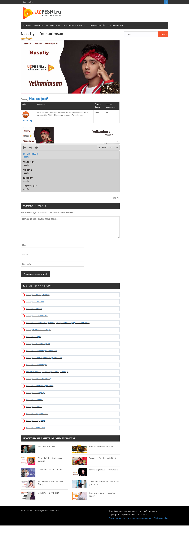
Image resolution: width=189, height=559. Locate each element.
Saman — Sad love (38, 446)
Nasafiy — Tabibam (34, 400)
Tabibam (28, 179)
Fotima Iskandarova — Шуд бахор (42, 483)
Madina (27, 171)
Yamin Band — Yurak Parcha (42, 469)
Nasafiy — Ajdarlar (34, 308)
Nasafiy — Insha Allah (35, 428)
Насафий (39, 98)
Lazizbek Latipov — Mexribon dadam (94, 494)
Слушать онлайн (97, 26)
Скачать (104, 147)
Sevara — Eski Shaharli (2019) (94, 458)
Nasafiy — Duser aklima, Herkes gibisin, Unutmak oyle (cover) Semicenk (57, 322)
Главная (26, 26)
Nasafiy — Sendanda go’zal (38, 343)
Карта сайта (28, 2)
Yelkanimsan (30, 155)
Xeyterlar (28, 163)
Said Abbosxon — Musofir (92, 446)
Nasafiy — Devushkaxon (37, 315)
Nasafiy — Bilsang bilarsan (37, 294)
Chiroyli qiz (30, 187)
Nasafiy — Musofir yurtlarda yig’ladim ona (44, 357)
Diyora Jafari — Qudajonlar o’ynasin (41, 460)
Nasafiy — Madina (34, 406)
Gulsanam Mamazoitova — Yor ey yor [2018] (95, 483)
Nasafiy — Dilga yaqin (35, 421)
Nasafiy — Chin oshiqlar (36, 365)
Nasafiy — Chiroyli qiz (35, 392)
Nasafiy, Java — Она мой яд (38, 378)
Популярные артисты (74, 26)
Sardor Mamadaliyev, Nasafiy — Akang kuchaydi (47, 372)
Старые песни (116, 26)
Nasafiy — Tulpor (33, 337)
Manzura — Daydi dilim (40, 493)
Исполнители (53, 26)
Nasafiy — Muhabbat (35, 301)
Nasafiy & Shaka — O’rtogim (38, 329)
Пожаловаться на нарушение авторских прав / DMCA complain (138, 518)
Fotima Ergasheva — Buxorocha (95, 469)
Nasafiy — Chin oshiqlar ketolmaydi (41, 351)
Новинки (38, 26)
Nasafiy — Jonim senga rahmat (39, 386)
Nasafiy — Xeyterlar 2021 (37, 414)
